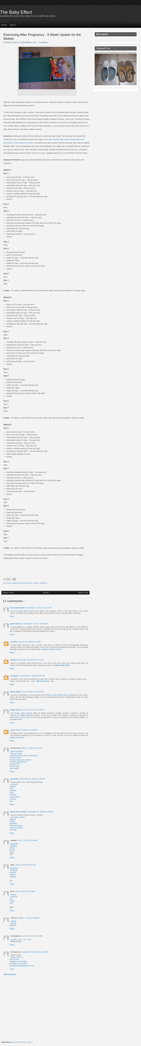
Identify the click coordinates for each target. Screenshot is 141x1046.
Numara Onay (16, 753)
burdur (12, 901)
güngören (14, 868)
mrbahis (13, 786)
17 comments (43, 42)
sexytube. (14, 676)
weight (36, 583)
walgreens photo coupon (52, 649)
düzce (12, 852)
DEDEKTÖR (15, 764)
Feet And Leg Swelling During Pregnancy (115, 52)
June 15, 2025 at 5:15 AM (32, 936)
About (12, 25)
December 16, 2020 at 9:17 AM (30, 660)
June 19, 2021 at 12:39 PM (33, 710)
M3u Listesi (14, 959)
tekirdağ (13, 846)
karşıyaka (14, 844)
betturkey (13, 823)
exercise (15, 583)
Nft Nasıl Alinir (15, 758)
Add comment (10, 974)
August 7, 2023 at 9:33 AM (28, 918)
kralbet (12, 821)
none (12, 730)
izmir (11, 903)
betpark (13, 819)
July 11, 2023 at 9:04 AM (28, 840)
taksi (11, 793)
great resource (16, 624)
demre (12, 850)
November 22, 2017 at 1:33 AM (38, 608)
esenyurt (13, 872)
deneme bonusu (16, 825)
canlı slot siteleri (16, 828)
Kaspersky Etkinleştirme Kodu (22, 966)
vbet (11, 788)
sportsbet (14, 779)
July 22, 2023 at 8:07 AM (25, 865)
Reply (12, 616)
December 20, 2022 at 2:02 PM (32, 779)
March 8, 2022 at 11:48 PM (26, 730)
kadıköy (13, 876)
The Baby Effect (16, 12)
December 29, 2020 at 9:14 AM (32, 676)
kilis (11, 899)
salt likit (13, 921)
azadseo (13, 660)
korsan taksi (14, 797)
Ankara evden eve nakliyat (20, 760)
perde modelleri (16, 751)
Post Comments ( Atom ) (23, 1042)
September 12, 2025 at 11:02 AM (35, 952)
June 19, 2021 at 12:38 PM (33, 692)
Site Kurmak (15, 766)
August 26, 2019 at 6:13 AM (29, 642)
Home (4, 25)
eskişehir (13, 870)
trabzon (13, 874)
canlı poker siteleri (17, 817)
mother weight (26, 583)
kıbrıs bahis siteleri (18, 812)
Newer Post (8, 593)
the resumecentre (18, 608)
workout (44, 583)
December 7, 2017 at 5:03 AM (36, 624)
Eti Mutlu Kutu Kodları (18, 964)
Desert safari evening (23, 713)
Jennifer (13, 642)
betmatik (13, 830)
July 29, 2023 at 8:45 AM (25, 891)
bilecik (12, 848)
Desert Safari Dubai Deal (56, 695)
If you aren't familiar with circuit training (59, 139)
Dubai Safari (15, 692)
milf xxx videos (42, 681)
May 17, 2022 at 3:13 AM (32, 748)
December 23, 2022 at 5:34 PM (40, 812)
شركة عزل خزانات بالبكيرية (20, 939)
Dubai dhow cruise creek (20, 717)
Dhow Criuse (15, 710)
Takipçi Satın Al (16, 957)
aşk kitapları (14, 768)
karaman (13, 897)
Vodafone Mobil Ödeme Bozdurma (24, 755)
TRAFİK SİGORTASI (18, 762)
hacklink (13, 790)
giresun (13, 895)
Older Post (83, 593)
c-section (7, 583)
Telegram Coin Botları (18, 961)
